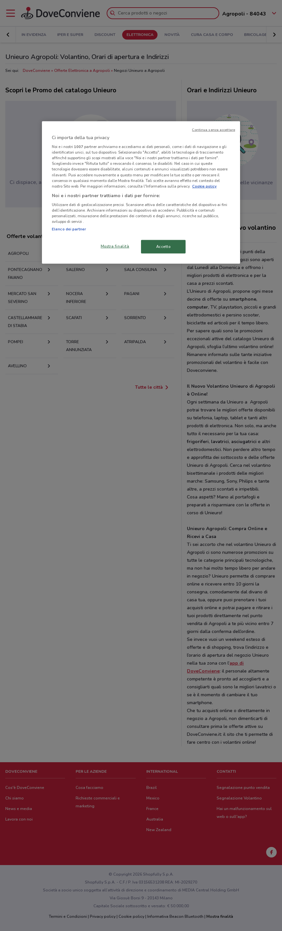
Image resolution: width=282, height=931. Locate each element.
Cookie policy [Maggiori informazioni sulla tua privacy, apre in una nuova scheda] (204, 186)
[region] (141, 192)
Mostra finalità (115, 246)
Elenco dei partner (69, 228)
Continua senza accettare (213, 129)
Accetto (163, 246)
